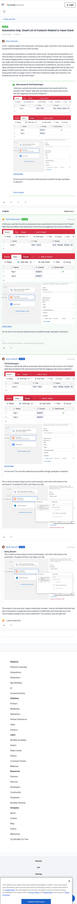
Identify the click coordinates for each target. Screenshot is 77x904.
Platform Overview (18, 667)
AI (11, 688)
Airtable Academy (18, 740)
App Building (16, 682)
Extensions (15, 677)
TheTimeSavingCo (13, 219)
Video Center (16, 750)
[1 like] (11, 620)
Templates (15, 797)
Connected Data (17, 693)
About (13, 813)
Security (38, 861)
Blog (12, 823)
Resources (15, 771)
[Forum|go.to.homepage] (15, 5)
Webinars (14, 766)
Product (13, 703)
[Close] (69, 890)
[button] (2, 5)
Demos (13, 755)
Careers (13, 818)
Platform (14, 661)
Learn (12, 734)
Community (15, 792)
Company (14, 807)
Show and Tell (9, 19)
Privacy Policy (34, 901)
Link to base (18, 174)
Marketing (14, 708)
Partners (14, 776)
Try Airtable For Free (19, 839)
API (38, 867)
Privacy (39, 880)
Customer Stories (18, 761)
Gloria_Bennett (12, 41)
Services (14, 781)
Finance (13, 729)
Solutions (14, 698)
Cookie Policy (10, 898)
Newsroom (15, 834)
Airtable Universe (17, 802)
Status (13, 828)
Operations (15, 714)
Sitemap (38, 874)
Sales (12, 724)
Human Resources (18, 719)
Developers (15, 787)
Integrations (15, 672)
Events (13, 745)
